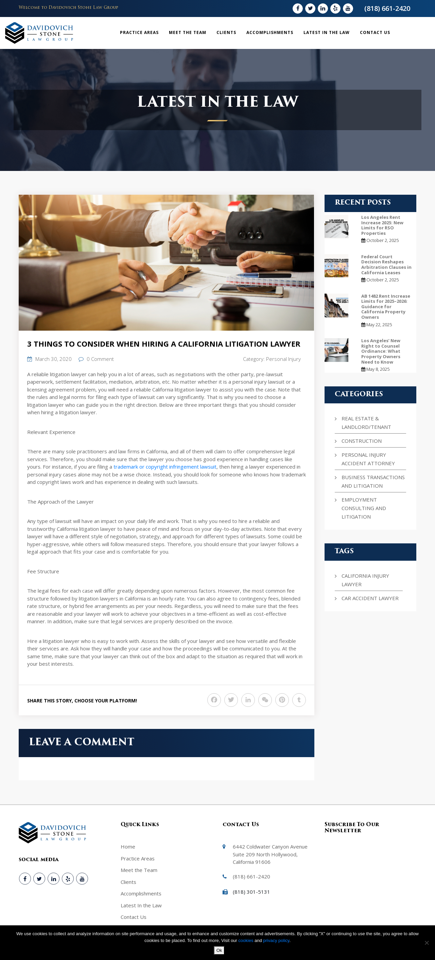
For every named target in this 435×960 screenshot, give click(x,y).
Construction (362, 440)
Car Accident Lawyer (370, 598)
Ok (219, 950)
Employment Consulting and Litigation (364, 508)
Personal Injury (283, 358)
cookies (246, 940)
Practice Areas (139, 32)
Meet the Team (187, 32)
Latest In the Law (326, 32)
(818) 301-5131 (251, 891)
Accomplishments (269, 32)
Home (128, 846)
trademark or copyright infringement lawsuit (165, 466)
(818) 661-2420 (387, 8)
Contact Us (375, 32)
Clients (226, 32)
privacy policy (276, 940)
